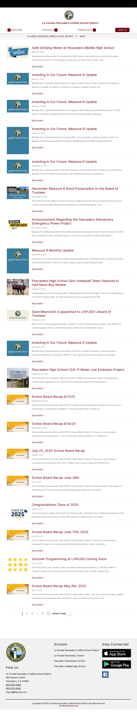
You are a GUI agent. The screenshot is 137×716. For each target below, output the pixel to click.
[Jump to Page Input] (70, 613)
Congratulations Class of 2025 (55, 505)
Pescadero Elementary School (69, 661)
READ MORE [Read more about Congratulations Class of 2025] (38, 523)
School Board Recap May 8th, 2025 (59, 586)
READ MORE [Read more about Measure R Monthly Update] (38, 269)
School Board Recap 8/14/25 (54, 424)
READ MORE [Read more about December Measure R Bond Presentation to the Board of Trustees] (38, 211)
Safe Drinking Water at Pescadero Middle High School (73, 48)
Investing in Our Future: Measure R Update (64, 75)
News (82, 36)
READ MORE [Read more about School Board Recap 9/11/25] (38, 415)
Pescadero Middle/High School (70, 666)
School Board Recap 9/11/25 (53, 397)
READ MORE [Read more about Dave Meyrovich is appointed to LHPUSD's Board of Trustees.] (38, 334)
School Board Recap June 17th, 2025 (60, 532)
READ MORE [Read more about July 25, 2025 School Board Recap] (38, 469)
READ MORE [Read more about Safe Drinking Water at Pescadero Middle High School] (38, 67)
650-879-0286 (13, 685)
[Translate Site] (86, 30)
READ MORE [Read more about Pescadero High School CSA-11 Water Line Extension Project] (38, 388)
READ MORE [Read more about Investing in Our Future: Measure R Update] (38, 94)
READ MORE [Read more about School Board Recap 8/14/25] (38, 442)
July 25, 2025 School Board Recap (58, 451)
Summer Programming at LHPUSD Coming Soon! (69, 559)
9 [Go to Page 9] (42, 613)
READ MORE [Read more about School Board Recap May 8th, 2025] (38, 605)
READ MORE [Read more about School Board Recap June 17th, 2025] (38, 551)
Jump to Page (59, 613)
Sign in (122, 30)
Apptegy (74, 706)
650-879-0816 (13, 688)
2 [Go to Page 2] (27, 613)
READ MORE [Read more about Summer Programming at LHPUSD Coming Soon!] (38, 578)
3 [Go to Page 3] (32, 613)
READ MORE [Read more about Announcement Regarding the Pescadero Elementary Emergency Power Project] (38, 242)
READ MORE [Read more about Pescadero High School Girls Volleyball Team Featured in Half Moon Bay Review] (38, 303)
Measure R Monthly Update (53, 250)
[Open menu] (15, 30)
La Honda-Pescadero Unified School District (50, 36)
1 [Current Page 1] (22, 613)
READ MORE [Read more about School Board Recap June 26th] (38, 496)
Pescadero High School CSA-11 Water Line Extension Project (78, 370)
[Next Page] (48, 613)
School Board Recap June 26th (55, 478)
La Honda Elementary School (69, 655)
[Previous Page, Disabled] (16, 613)
